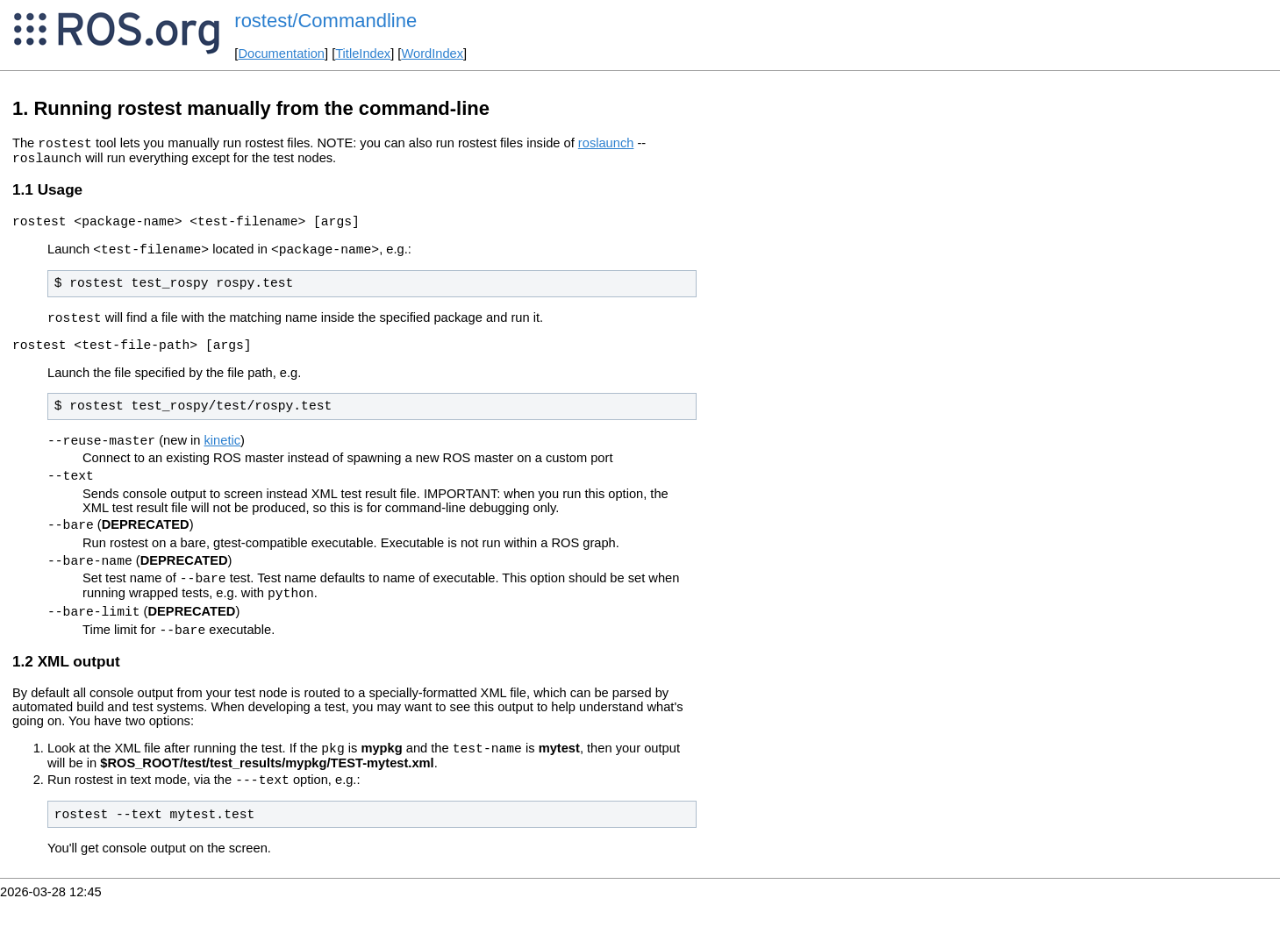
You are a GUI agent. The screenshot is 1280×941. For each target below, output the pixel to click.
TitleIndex (362, 53)
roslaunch (606, 146)
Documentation (281, 53)
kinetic (222, 459)
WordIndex (432, 53)
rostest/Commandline (325, 21)
